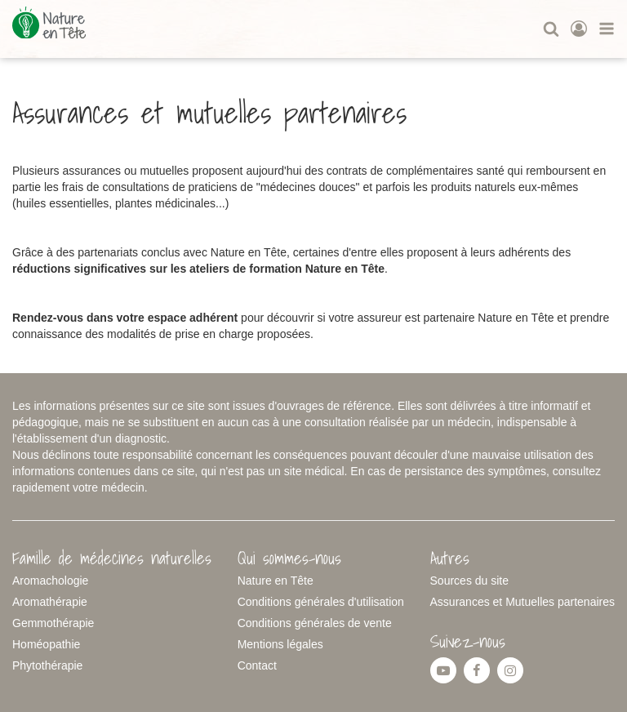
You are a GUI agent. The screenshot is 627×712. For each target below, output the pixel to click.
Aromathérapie (49, 601)
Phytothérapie (47, 665)
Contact (257, 665)
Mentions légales (280, 644)
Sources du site (469, 580)
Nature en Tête (276, 580)
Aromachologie (50, 580)
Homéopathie (46, 644)
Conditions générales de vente (315, 623)
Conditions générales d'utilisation (321, 601)
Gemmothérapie (53, 623)
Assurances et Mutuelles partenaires (522, 601)
